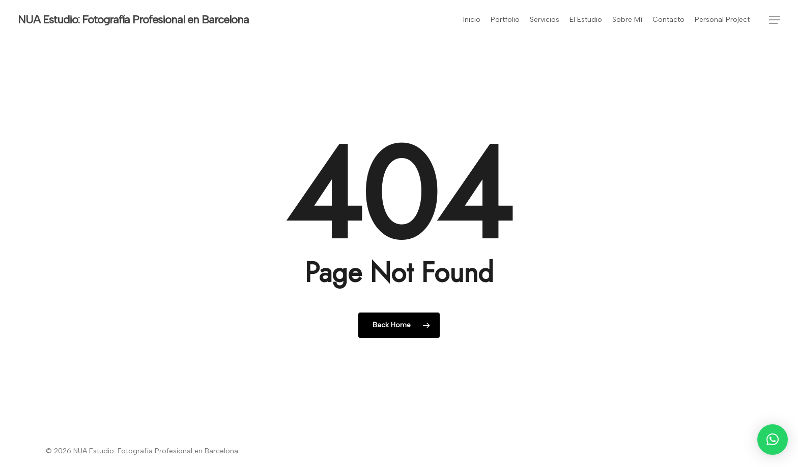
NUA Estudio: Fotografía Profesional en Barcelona (133, 19)
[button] (774, 20)
